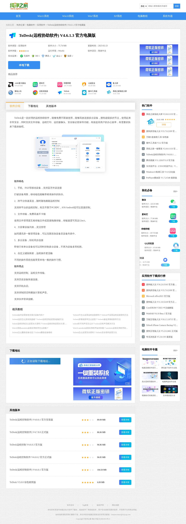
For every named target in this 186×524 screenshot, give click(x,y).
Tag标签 (85, 505)
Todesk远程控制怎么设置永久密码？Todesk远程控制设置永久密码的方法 (42, 324)
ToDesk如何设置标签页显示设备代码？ (28, 315)
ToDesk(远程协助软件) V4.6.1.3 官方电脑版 (66, 25)
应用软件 (41, 25)
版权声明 (100, 505)
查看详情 (125, 420)
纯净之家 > (22, 25)
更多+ (175, 191)
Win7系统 (93, 16)
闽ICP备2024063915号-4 (101, 519)
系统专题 (168, 16)
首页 (18, 16)
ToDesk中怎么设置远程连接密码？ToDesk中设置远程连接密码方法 (100, 315)
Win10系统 (68, 16)
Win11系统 (43, 16)
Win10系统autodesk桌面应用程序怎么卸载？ (30, 328)
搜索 (177, 6)
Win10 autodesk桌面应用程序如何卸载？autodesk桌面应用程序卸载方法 (102, 328)
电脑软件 (31, 25)
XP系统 (118, 16)
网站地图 (115, 505)
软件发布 (70, 505)
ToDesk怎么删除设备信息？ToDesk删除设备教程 (32, 332)
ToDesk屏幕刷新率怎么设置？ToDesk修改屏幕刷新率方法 (97, 319)
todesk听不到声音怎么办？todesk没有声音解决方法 (94, 324)
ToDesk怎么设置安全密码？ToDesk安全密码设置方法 (95, 332)
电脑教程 (143, 16)
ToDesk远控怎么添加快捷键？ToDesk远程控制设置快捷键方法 (38, 319)
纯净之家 (87, 519)
